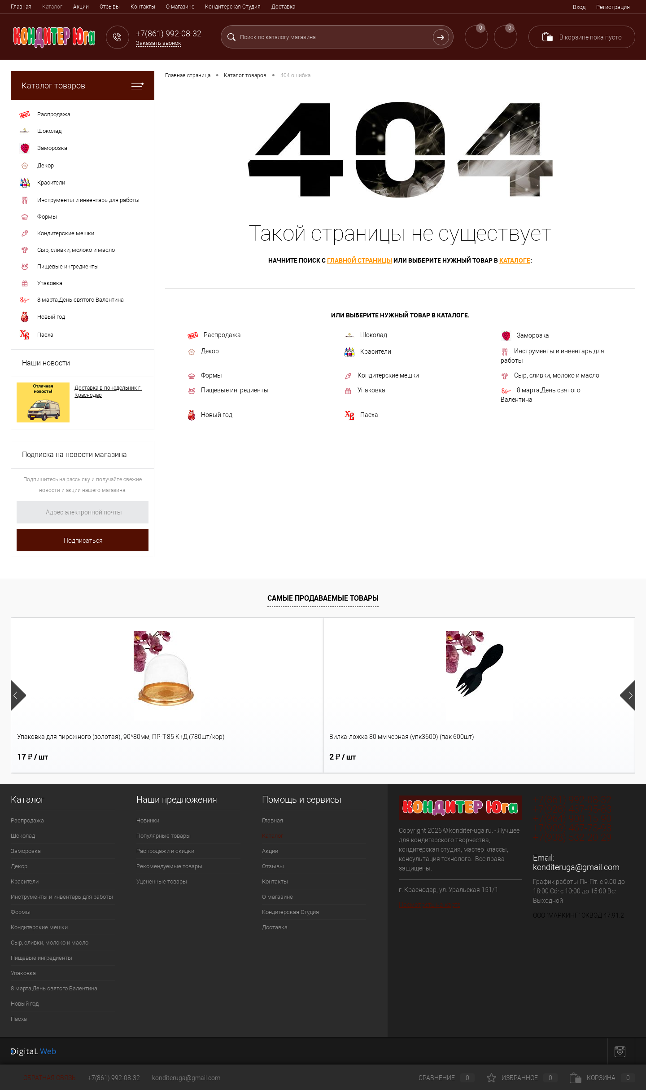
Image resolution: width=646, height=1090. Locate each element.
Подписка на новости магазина (74, 454)
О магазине (180, 7)
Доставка (283, 7)
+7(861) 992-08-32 (114, 1077)
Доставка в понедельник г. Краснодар (108, 391)
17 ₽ (32, 757)
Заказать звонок (158, 43)
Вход (579, 7)
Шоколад (365, 335)
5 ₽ (498, 757)
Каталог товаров (83, 85)
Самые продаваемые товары (323, 598)
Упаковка (364, 391)
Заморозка (525, 335)
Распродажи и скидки (165, 851)
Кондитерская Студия (233, 7)
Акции (81, 7)
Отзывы (110, 7)
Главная (21, 7)
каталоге (514, 260)
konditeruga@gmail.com (576, 867)
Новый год (210, 415)
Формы (205, 376)
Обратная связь (43, 1077)
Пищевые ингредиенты (228, 391)
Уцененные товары (161, 881)
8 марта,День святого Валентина (541, 395)
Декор (203, 351)
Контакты (143, 7)
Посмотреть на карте (429, 904)
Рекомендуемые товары (169, 866)
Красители (367, 352)
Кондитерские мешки (381, 376)
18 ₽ (344, 757)
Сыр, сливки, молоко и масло (550, 376)
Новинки (147, 820)
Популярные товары (163, 835)
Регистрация (613, 7)
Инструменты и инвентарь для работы (552, 355)
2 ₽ (186, 757)
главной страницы (359, 260)
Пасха (361, 415)
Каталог (52, 7)
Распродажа (214, 335)
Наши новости (46, 363)
